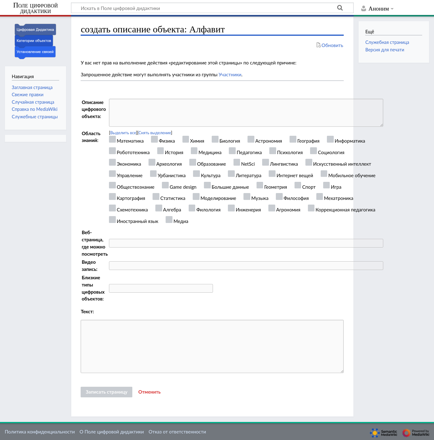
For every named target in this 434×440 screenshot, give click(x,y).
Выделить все (123, 132)
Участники (230, 74)
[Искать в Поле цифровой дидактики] (212, 8)
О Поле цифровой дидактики (111, 431)
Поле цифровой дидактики (35, 8)
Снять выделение (154, 132)
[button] (149, 392)
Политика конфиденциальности (40, 431)
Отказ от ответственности (177, 431)
